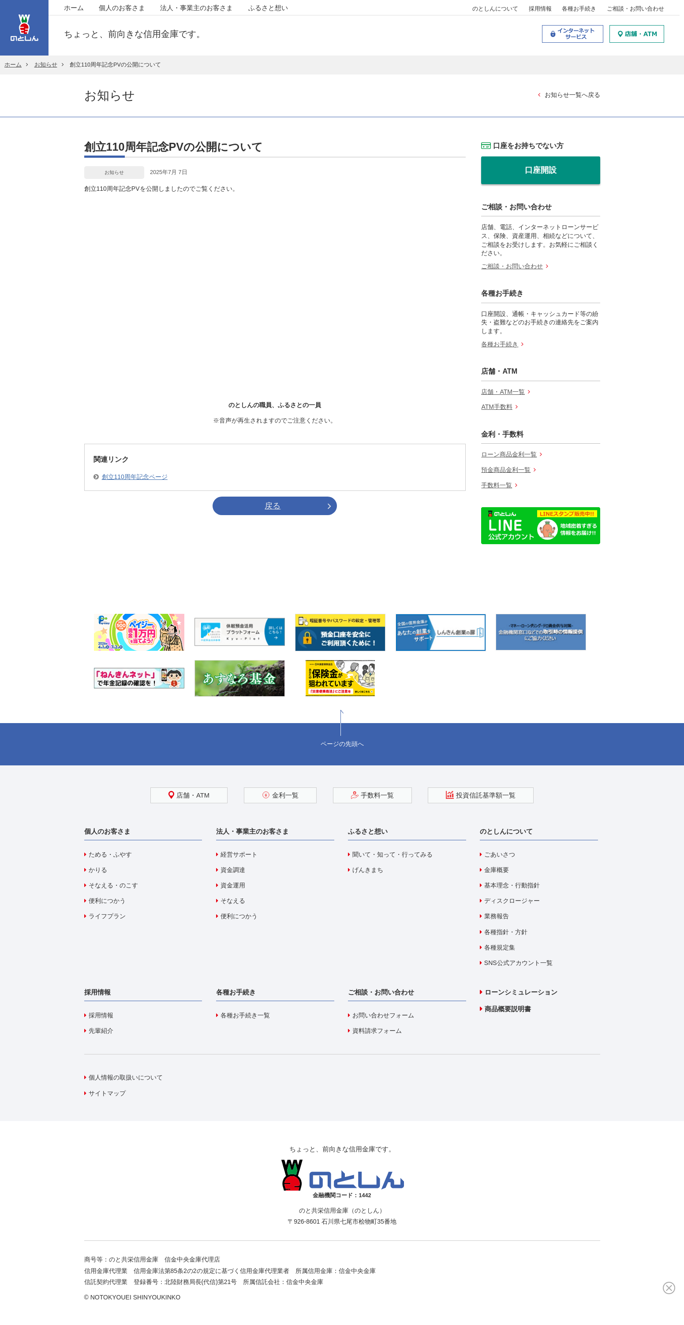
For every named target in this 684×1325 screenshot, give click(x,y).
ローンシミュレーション (521, 992)
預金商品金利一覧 (506, 469)
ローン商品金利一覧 (509, 454)
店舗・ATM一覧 (503, 391)
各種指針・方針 (505, 931)
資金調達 (233, 869)
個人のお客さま (122, 8)
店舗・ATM (188, 795)
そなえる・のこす (113, 885)
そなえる (233, 900)
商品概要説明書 (508, 1009)
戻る (272, 505)
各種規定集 (499, 947)
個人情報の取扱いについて (126, 1077)
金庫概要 (496, 869)
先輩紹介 (101, 1030)
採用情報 (540, 9)
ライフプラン (107, 916)
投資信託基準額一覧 (481, 795)
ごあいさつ (499, 854)
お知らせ (45, 65)
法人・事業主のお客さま (196, 8)
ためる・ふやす (110, 854)
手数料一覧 (496, 485)
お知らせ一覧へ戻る (572, 94)
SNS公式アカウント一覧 (518, 962)
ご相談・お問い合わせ (635, 9)
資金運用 (233, 885)
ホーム (74, 8)
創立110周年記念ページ (135, 476)
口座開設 (541, 170)
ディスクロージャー (512, 900)
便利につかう (107, 900)
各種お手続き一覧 (245, 1015)
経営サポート (239, 854)
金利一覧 (280, 795)
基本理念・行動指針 (512, 885)
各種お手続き (579, 9)
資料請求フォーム (377, 1030)
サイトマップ (107, 1093)
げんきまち (367, 869)
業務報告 (496, 916)
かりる (98, 869)
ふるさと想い (268, 8)
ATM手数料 (496, 406)
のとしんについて (495, 9)
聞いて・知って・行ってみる (392, 854)
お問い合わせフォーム (383, 1015)
